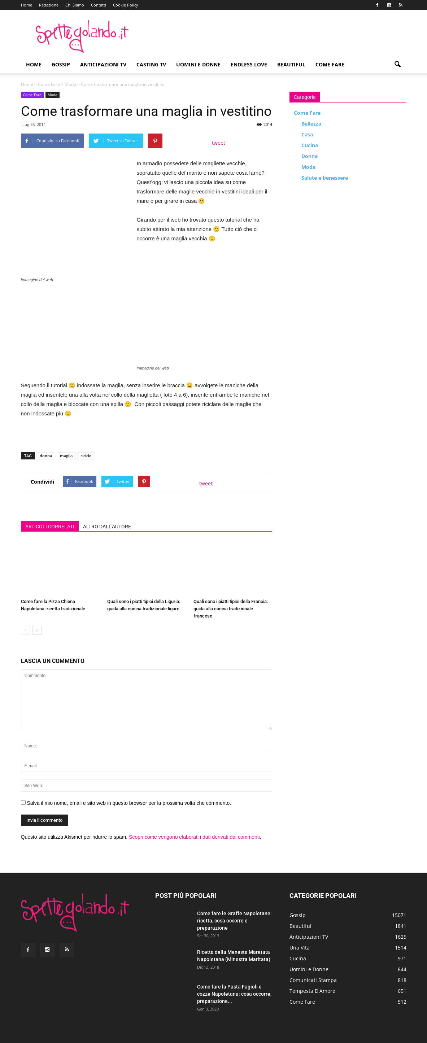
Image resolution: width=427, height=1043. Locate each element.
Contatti (98, 5)
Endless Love (249, 64)
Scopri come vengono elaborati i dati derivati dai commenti (194, 837)
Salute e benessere (324, 177)
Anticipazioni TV (103, 64)
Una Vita (299, 947)
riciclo (86, 455)
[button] (397, 64)
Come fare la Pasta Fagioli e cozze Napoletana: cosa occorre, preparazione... (234, 994)
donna (46, 455)
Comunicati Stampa (313, 980)
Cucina (309, 145)
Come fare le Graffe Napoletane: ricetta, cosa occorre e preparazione (234, 921)
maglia (66, 455)
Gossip (61, 64)
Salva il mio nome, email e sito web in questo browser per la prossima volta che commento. (129, 803)
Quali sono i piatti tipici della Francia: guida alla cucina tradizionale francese (230, 609)
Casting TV (151, 64)
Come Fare (329, 64)
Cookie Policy (125, 5)
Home (26, 5)
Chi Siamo (74, 5)
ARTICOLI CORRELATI (49, 526)
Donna (309, 156)
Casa (307, 134)
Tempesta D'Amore (312, 990)
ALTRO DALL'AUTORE (107, 526)
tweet (218, 142)
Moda (70, 84)
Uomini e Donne (198, 64)
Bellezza (311, 123)
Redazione (48, 5)
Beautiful (291, 64)
